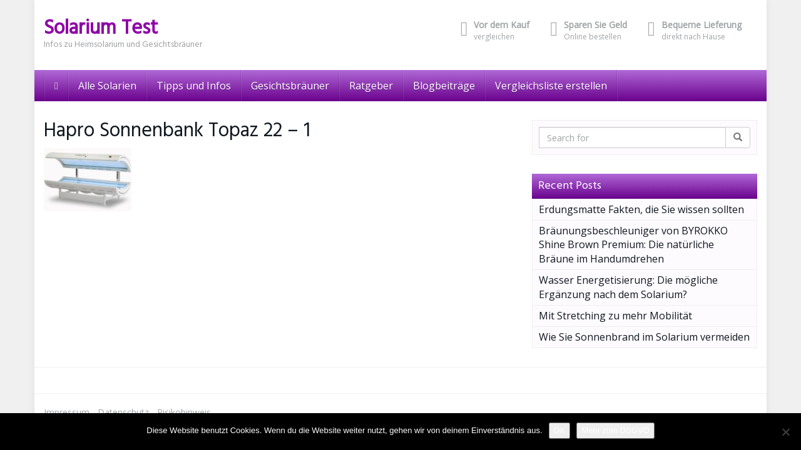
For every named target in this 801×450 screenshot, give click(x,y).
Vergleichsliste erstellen (551, 85)
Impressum (66, 412)
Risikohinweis (184, 412)
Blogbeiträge (444, 85)
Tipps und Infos (193, 85)
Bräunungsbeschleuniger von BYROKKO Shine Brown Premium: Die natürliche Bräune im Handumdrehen (633, 245)
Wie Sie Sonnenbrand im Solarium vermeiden (644, 337)
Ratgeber (371, 85)
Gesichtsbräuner (290, 85)
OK (560, 430)
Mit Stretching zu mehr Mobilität (615, 315)
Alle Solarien (107, 85)
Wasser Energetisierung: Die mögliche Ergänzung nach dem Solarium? (628, 287)
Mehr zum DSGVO (615, 430)
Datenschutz (123, 412)
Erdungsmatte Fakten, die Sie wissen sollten (641, 209)
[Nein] (785, 432)
